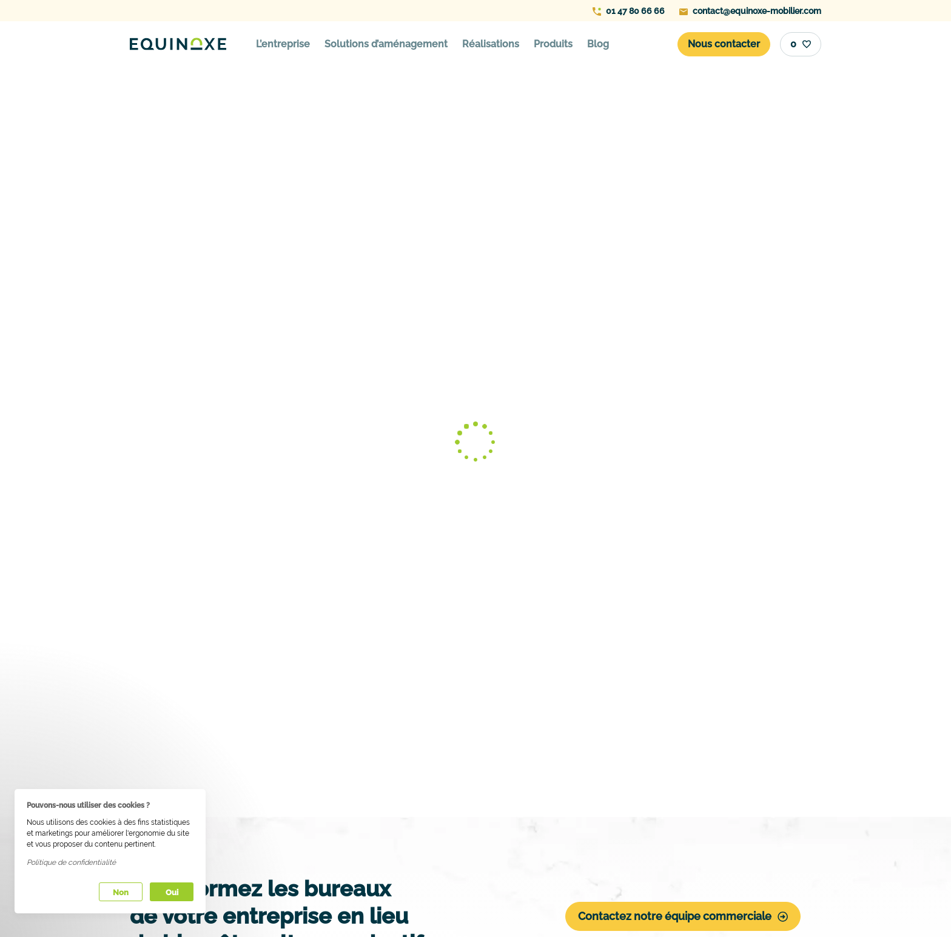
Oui (172, 892)
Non (121, 892)
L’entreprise (283, 44)
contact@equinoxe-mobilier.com (750, 11)
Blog (598, 44)
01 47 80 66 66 (629, 11)
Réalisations (490, 44)
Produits (553, 44)
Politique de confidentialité (71, 862)
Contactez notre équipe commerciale (683, 916)
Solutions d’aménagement (386, 44)
